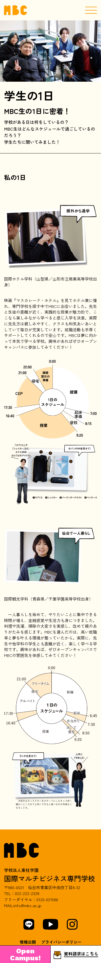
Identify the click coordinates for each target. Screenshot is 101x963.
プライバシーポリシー (61, 942)
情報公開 (28, 942)
